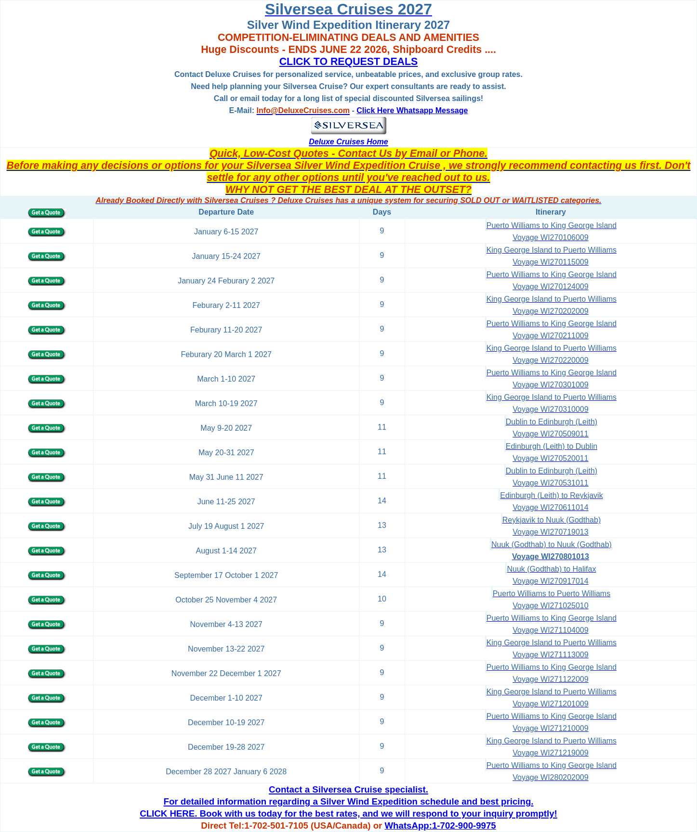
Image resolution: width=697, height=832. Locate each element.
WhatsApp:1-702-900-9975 (440, 825)
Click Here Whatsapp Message (412, 110)
